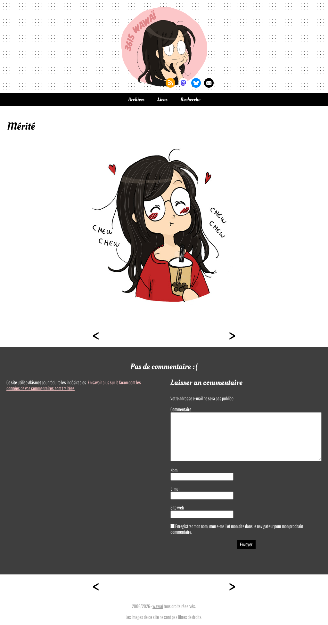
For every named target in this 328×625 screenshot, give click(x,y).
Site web (177, 507)
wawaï (157, 606)
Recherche (190, 99)
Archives (136, 99)
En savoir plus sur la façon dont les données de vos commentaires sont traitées (73, 385)
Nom (173, 470)
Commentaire (180, 409)
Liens (162, 99)
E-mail (175, 489)
